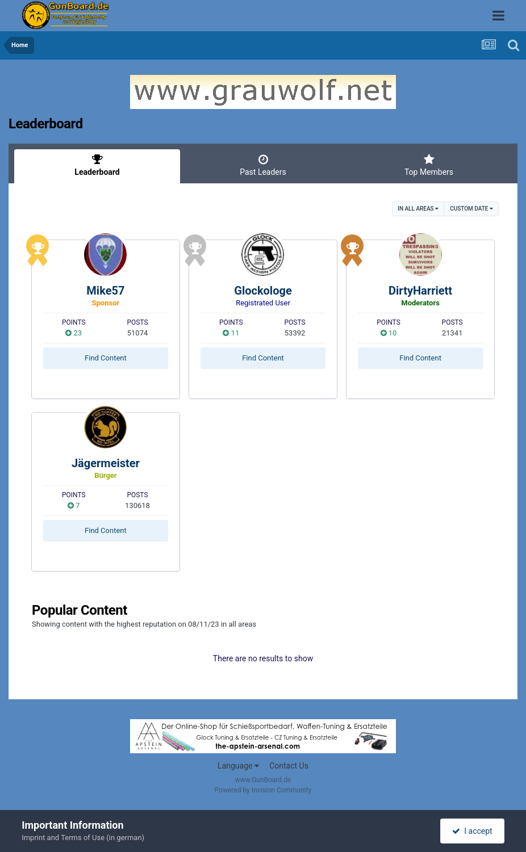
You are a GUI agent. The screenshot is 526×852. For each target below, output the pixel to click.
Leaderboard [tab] (97, 165)
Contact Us (288, 765)
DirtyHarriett (420, 290)
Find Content (106, 358)
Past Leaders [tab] (263, 165)
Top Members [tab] (428, 165)
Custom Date (471, 208)
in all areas (418, 208)
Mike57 (105, 290)
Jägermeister (106, 463)
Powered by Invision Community (263, 790)
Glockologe (262, 290)
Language (238, 765)
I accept (472, 831)
